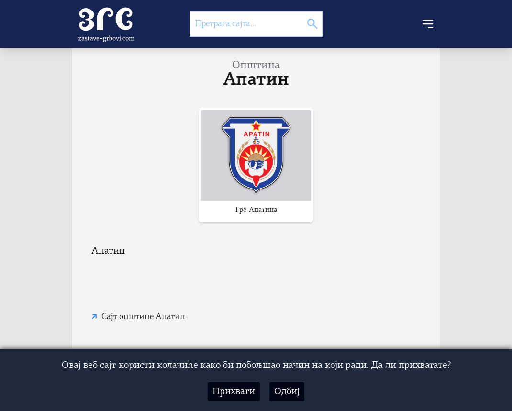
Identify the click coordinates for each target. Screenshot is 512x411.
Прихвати (233, 392)
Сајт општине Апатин (143, 317)
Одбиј (287, 392)
